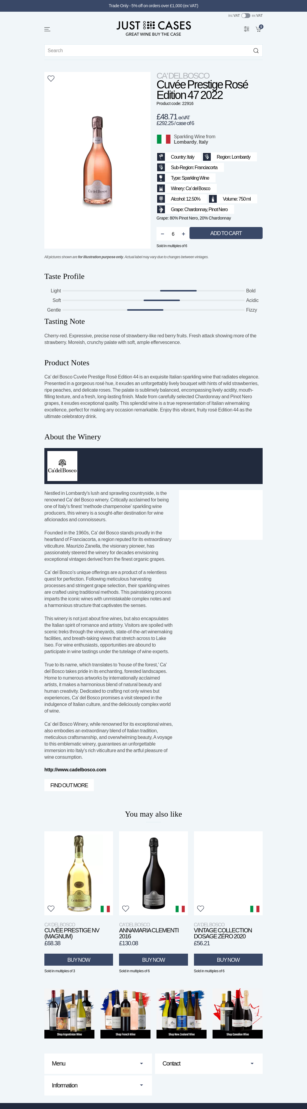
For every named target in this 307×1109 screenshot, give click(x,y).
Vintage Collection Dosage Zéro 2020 (223, 930)
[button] (47, 29)
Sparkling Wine (189, 136)
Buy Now (78, 960)
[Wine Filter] (247, 28)
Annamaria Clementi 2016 (148, 930)
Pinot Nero (218, 209)
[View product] (78, 873)
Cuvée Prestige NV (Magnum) (71, 930)
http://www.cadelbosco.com (75, 769)
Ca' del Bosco (182, 75)
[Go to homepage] (153, 28)
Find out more (69, 785)
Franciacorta (206, 167)
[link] (259, 28)
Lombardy (185, 142)
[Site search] (153, 50)
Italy (203, 142)
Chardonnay (195, 209)
